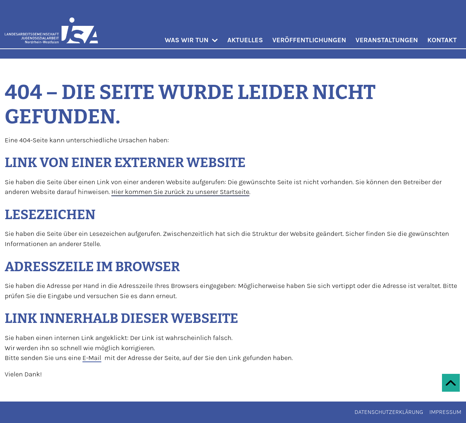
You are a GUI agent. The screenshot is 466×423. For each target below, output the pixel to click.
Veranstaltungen (387, 40)
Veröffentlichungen (309, 40)
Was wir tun (191, 40)
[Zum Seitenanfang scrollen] (451, 383)
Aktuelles (245, 40)
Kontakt (442, 40)
